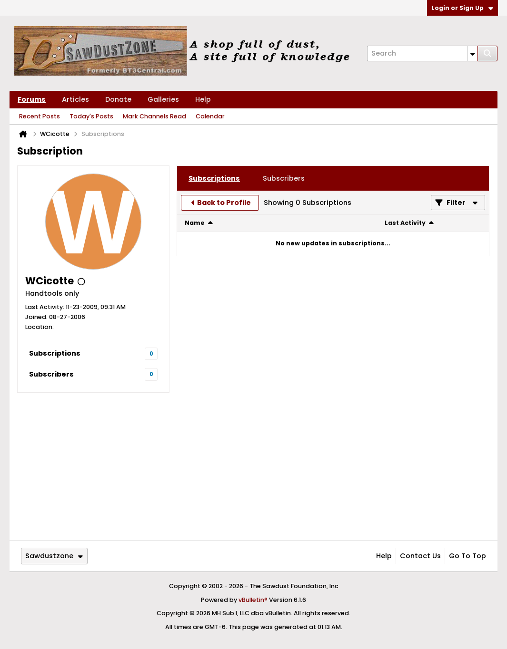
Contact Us (420, 556)
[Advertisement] (253, 466)
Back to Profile (224, 202)
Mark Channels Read (154, 116)
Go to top (467, 556)
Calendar (210, 116)
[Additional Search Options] (472, 53)
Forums (32, 99)
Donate (118, 99)
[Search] (422, 53)
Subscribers (51, 374)
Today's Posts (91, 116)
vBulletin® (253, 600)
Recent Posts (39, 116)
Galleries (163, 99)
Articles (75, 99)
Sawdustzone (54, 556)
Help (203, 99)
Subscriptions (54, 353)
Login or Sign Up (462, 8)
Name (195, 223)
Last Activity (405, 223)
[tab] (214, 178)
